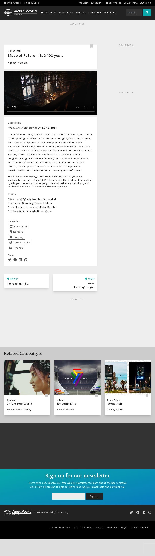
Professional (65, 12)
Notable (22, 62)
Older (90, 278)
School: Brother (65, 409)
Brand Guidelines (140, 527)
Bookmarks (113, 2)
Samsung (12, 400)
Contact (87, 527)
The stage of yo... (84, 287)
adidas (60, 400)
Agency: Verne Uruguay (19, 409)
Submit (145, 2)
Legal (124, 527)
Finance (16, 247)
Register (97, 2)
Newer (12, 278)
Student (80, 12)
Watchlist (110, 12)
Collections (95, 12)
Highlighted (48, 12)
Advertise (112, 527)
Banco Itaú (14, 50)
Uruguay (16, 237)
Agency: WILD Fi (115, 409)
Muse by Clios (31, 2)
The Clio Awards (12, 2)
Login (83, 2)
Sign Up (94, 496)
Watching (131, 2)
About (99, 527)
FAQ (76, 527)
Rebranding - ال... (18, 283)
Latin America (19, 242)
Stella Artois (113, 400)
